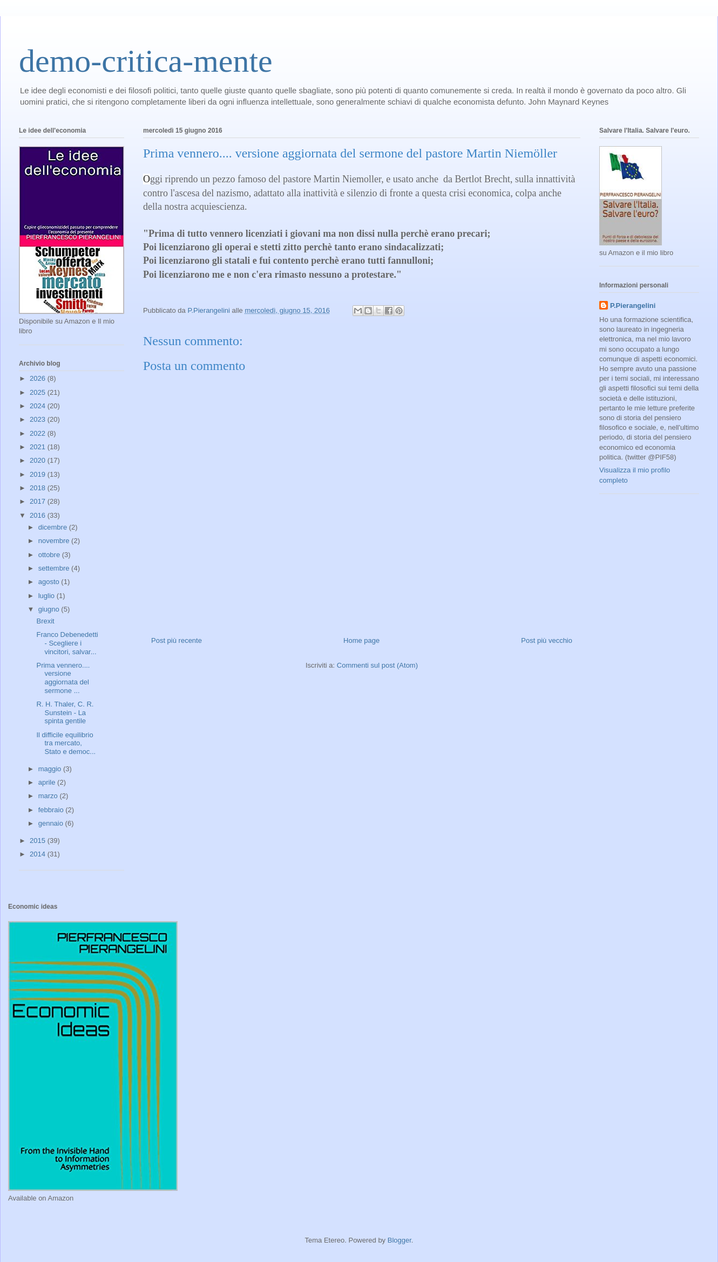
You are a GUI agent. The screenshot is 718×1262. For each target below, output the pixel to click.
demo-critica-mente (146, 61)
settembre (54, 568)
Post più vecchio (546, 640)
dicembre (53, 527)
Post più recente (176, 640)
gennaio (51, 823)
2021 (39, 447)
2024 (39, 406)
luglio (47, 596)
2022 (39, 433)
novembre (54, 541)
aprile (47, 782)
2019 (39, 474)
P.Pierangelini (632, 305)
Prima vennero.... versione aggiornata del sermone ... (63, 678)
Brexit (45, 621)
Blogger (399, 1240)
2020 (39, 460)
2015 (39, 840)
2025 (39, 392)
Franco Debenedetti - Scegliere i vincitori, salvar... (67, 642)
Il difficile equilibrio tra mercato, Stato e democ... (66, 743)
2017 (39, 501)
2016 (39, 515)
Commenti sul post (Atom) (377, 665)
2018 (39, 488)
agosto (50, 582)
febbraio (52, 810)
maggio (50, 769)
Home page (361, 640)
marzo (49, 796)
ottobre (50, 555)
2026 (39, 378)
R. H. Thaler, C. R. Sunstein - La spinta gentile (64, 712)
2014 (39, 854)
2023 (39, 419)
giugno (50, 609)
